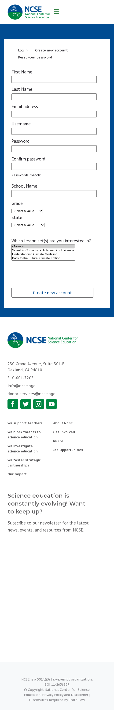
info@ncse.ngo (21, 385)
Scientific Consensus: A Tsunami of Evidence (43, 250)
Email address (24, 106)
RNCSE (58, 441)
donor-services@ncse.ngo (31, 393)
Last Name (21, 89)
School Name (24, 186)
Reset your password (35, 57)
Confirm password (28, 159)
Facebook (12, 404)
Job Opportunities (68, 450)
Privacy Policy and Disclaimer (65, 695)
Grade (17, 203)
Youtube (51, 404)
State (16, 217)
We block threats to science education (24, 434)
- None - (43, 246)
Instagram (38, 404)
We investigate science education (22, 448)
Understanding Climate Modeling (43, 254)
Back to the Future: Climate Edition (43, 258)
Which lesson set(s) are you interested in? (51, 241)
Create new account (51, 50)
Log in (23, 50)
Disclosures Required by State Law (57, 700)
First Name (21, 72)
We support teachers (25, 423)
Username (21, 124)
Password (20, 141)
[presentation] (47, 270)
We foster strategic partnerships (23, 462)
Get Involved (64, 432)
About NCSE (63, 423)
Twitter (25, 404)
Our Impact (17, 474)
